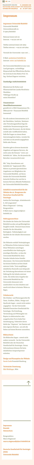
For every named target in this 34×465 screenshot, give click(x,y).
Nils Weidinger (8, 369)
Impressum (7, 425)
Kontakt (6, 428)
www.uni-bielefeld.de (18, 61)
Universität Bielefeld (11, 455)
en (9, 1)
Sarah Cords (7, 361)
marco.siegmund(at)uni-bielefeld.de (16, 441)
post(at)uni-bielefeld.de (17, 58)
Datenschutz (8, 431)
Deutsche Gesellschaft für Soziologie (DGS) (16, 451)
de (6, 1)
